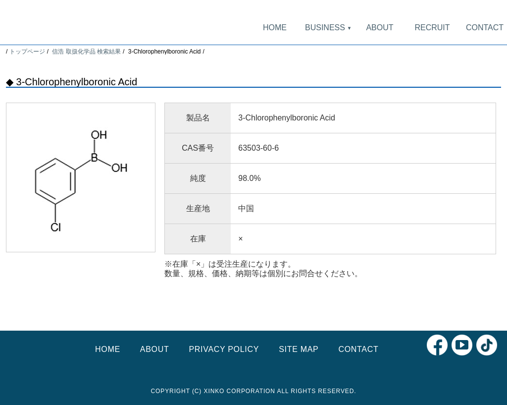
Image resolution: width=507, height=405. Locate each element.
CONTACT (485, 27)
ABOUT (379, 27)
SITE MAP (298, 349)
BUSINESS (327, 27)
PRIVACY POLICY (224, 349)
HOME (275, 27)
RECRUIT (432, 27)
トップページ (27, 51)
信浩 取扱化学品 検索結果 (86, 51)
